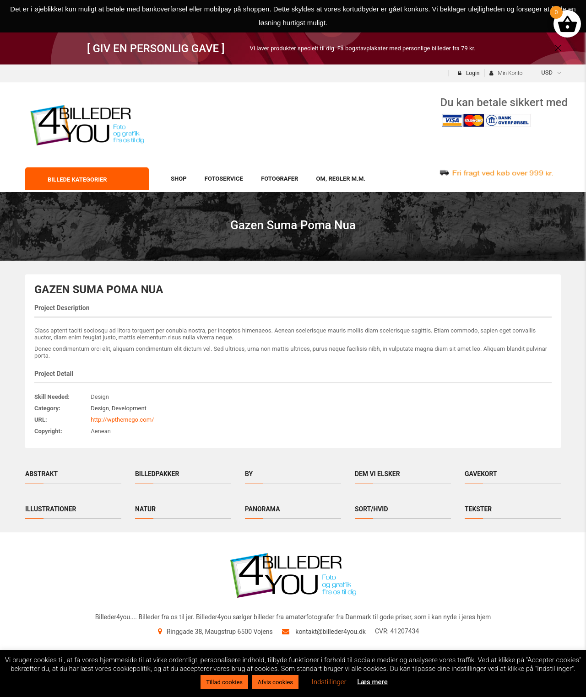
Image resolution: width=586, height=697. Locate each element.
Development (129, 408)
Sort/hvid (371, 509)
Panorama (262, 509)
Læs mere (372, 682)
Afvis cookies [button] (275, 682)
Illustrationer (50, 509)
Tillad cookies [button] (224, 682)
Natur (145, 509)
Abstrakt (41, 473)
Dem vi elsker (377, 473)
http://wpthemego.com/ (122, 419)
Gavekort (481, 473)
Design (100, 408)
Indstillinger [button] (329, 682)
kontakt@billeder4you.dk (330, 631)
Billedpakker (157, 473)
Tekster (478, 509)
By (249, 473)
